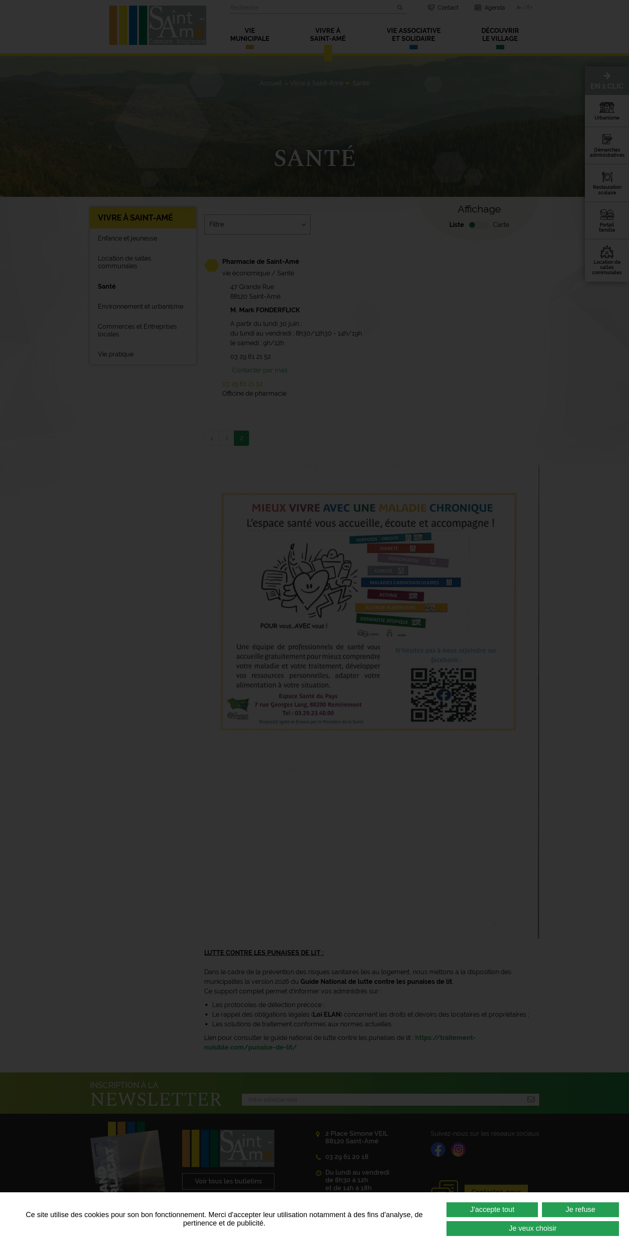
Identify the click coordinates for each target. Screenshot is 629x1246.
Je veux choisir (532, 1228)
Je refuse (580, 1210)
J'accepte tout (492, 1210)
